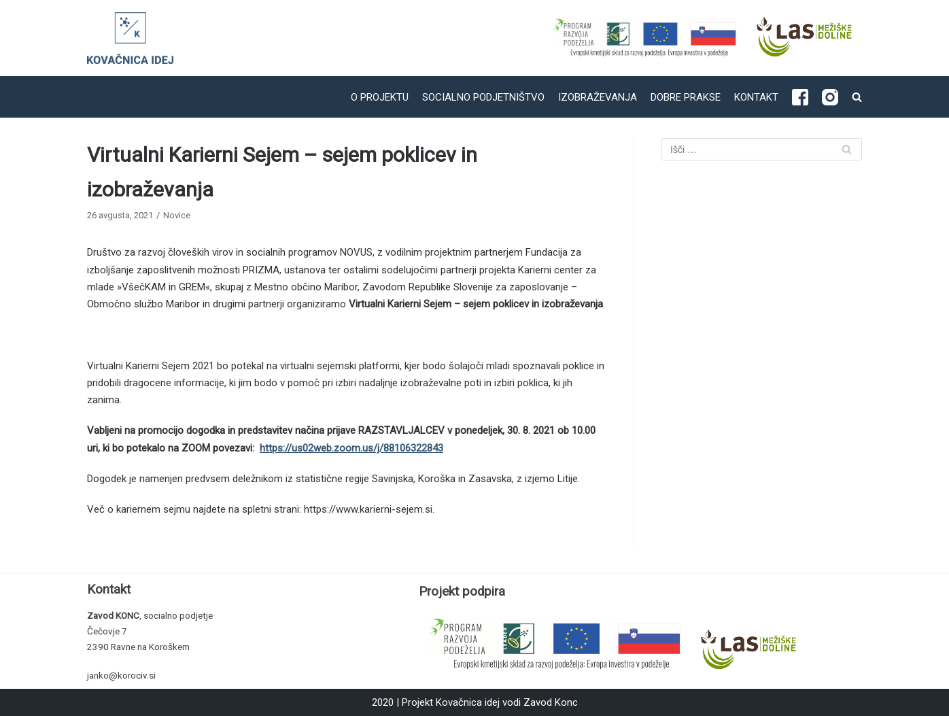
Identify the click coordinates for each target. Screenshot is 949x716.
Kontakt (756, 97)
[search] (857, 97)
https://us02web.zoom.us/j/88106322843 (351, 448)
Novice (176, 215)
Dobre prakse (686, 97)
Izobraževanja (597, 97)
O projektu (380, 97)
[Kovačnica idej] (130, 38)
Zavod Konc (550, 702)
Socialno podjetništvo (483, 97)
